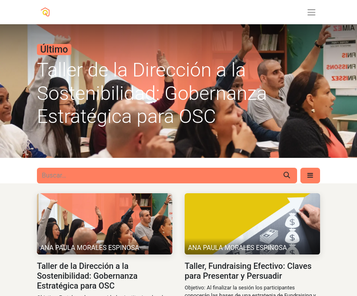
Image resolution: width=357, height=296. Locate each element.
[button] (310, 175)
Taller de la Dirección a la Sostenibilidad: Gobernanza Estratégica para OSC (87, 276)
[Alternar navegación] (311, 12)
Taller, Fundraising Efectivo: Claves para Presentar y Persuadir (248, 271)
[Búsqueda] (287, 175)
